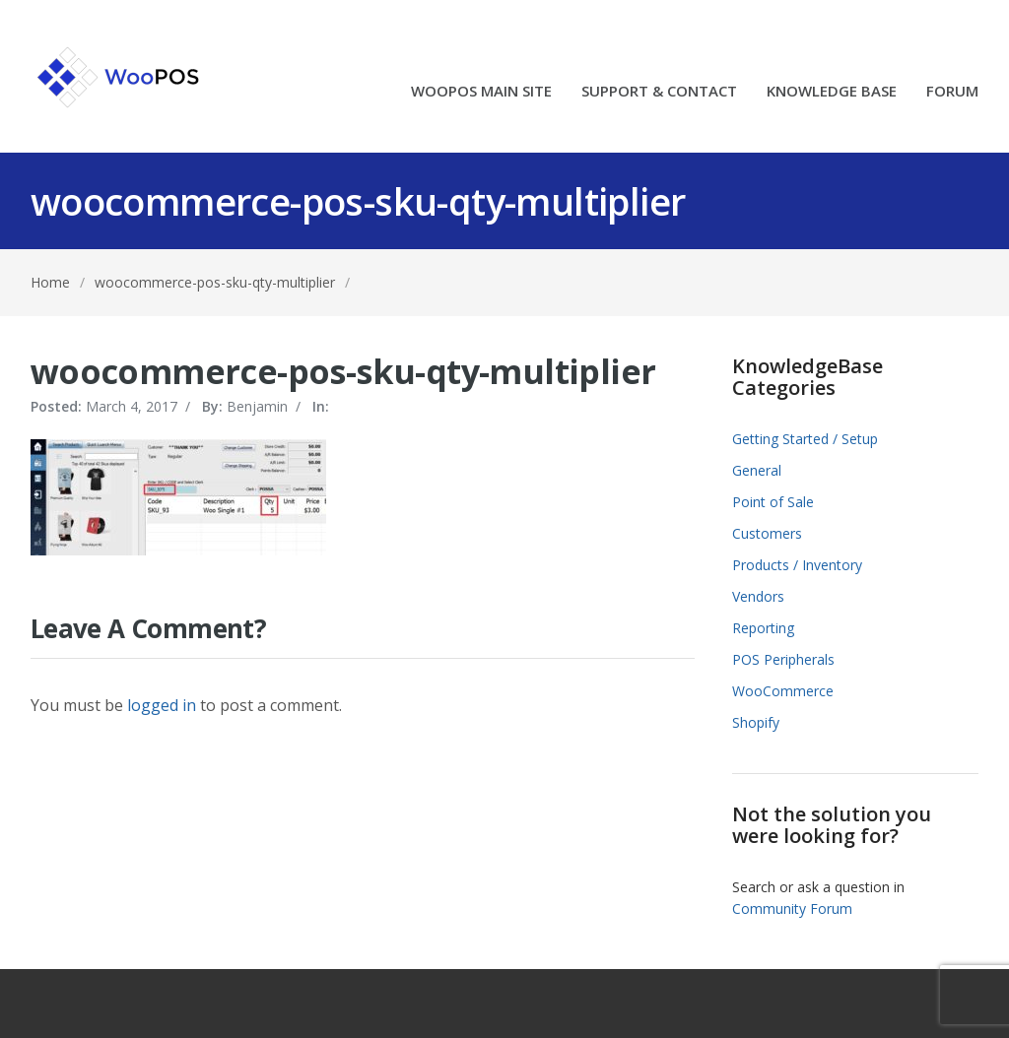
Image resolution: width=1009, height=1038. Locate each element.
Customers (767, 533)
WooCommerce (783, 690)
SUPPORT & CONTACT (659, 92)
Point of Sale (773, 501)
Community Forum (792, 908)
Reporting (763, 627)
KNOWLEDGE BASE (832, 92)
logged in (161, 705)
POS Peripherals (783, 659)
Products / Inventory (797, 564)
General (756, 470)
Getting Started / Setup (805, 438)
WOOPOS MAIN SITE (481, 92)
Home (50, 282)
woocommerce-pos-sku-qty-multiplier (215, 282)
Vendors (758, 596)
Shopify (755, 722)
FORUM (952, 92)
